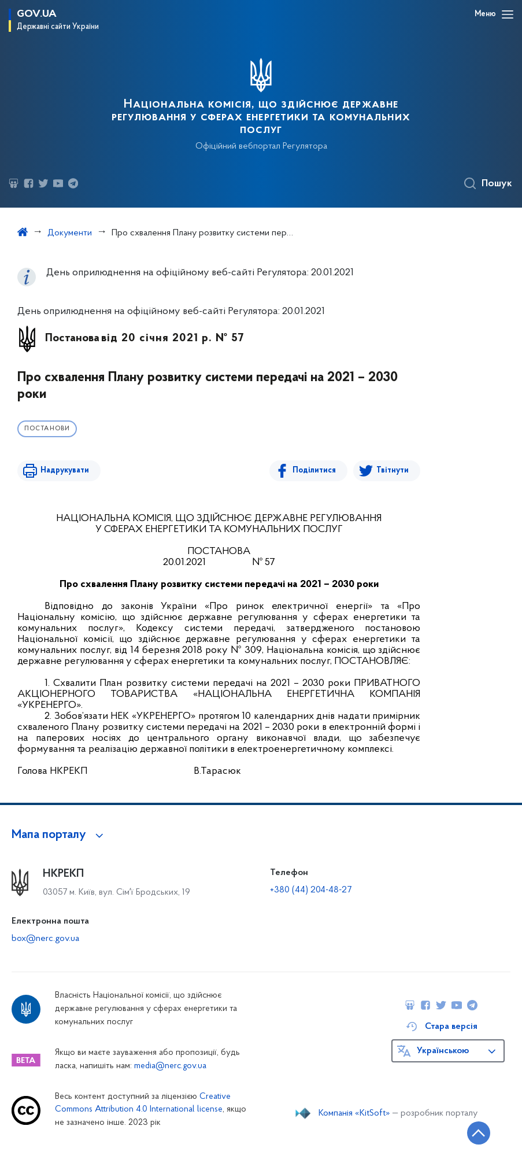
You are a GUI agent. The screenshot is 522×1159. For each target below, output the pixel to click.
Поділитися (314, 470)
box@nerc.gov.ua (45, 938)
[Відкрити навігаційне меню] (507, 14)
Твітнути (392, 470)
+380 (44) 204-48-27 (310, 890)
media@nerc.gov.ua (170, 1066)
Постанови (47, 429)
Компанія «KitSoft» (354, 1113)
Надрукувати (64, 470)
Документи (69, 233)
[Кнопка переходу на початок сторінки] (478, 1133)
